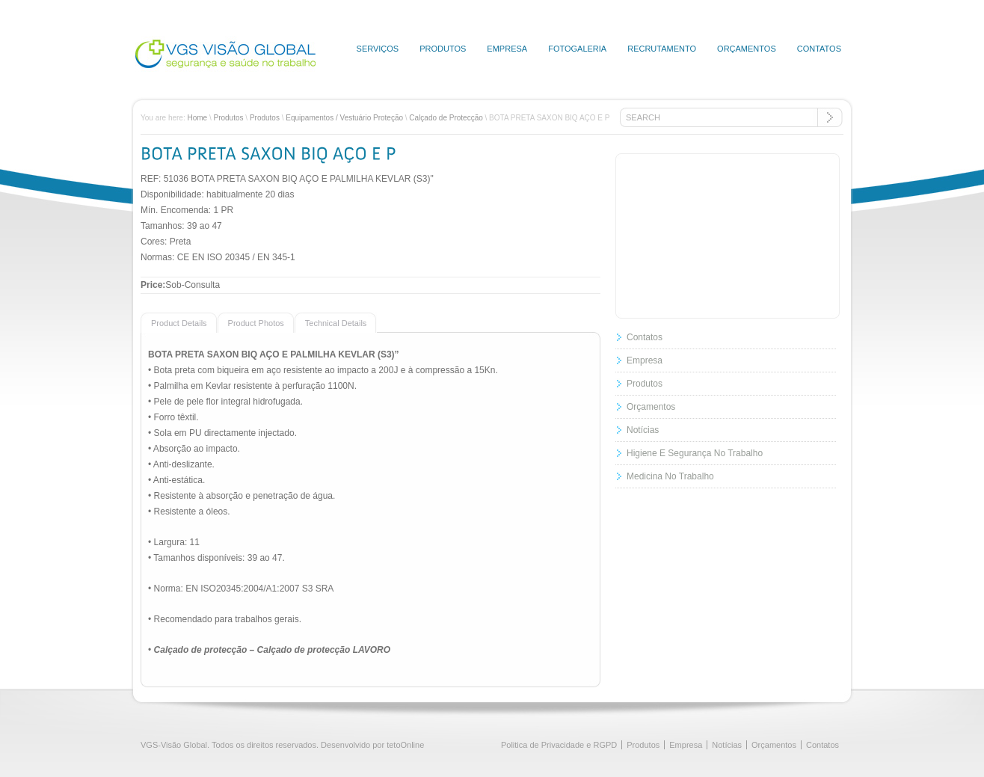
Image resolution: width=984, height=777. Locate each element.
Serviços (378, 48)
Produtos (442, 48)
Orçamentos (746, 48)
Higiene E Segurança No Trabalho (695, 453)
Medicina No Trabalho (670, 476)
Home (197, 118)
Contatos (819, 48)
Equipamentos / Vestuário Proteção (344, 118)
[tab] (179, 322)
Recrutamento (661, 48)
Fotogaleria (577, 48)
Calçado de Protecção (445, 118)
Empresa (507, 48)
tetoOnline (405, 744)
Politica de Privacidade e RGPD (559, 744)
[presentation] (174, 322)
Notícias (643, 430)
